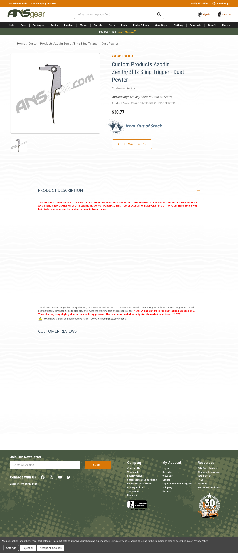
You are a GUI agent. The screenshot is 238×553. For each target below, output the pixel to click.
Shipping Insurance (209, 472)
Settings (11, 548)
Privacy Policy (135, 487)
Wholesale (133, 472)
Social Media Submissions (142, 479)
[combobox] (119, 14)
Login (165, 468)
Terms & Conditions (209, 487)
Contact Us (133, 468)
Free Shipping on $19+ (43, 3)
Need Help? (223, 3)
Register (167, 472)
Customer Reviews (57, 331)
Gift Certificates (207, 468)
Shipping (167, 487)
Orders (166, 479)
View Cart (167, 475)
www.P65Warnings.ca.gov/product (108, 318)
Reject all (28, 548)
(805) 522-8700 (199, 3)
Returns (167, 491)
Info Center (204, 475)
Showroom (133, 491)
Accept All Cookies (51, 548)
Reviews (132, 495)
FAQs (200, 479)
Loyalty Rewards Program (177, 483)
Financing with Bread (139, 483)
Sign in (206, 14)
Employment (134, 475)
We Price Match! (18, 3)
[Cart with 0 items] (226, 14)
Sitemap (202, 483)
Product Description (60, 190)
